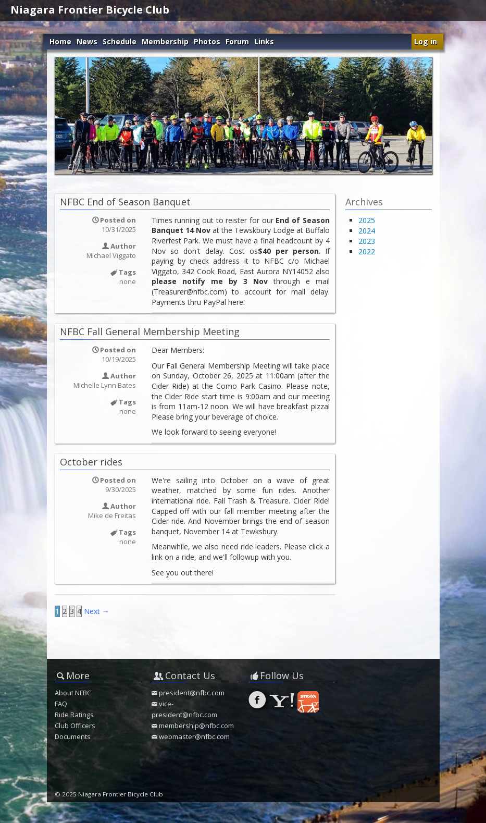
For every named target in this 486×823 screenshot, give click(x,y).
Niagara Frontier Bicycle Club (89, 10)
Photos (207, 41)
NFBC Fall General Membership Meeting (150, 331)
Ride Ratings (74, 714)
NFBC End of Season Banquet (125, 201)
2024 (366, 231)
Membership (165, 41)
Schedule (119, 41)
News (87, 41)
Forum (237, 41)
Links (264, 41)
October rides (91, 462)
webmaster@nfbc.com (194, 736)
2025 (366, 220)
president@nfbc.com (192, 692)
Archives (364, 201)
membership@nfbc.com (196, 725)
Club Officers (75, 725)
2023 (366, 241)
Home (60, 41)
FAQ (61, 703)
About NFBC (73, 692)
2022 (366, 251)
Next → (96, 611)
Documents (73, 736)
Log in (425, 41)
